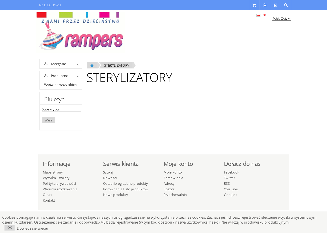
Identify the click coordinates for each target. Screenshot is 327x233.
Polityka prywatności (59, 183)
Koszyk (169, 189)
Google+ (230, 194)
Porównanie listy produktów (126, 189)
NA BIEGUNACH (51, 5)
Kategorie (55, 64)
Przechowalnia (175, 194)
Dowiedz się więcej (32, 228)
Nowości (110, 178)
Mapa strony (53, 172)
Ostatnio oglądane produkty (125, 183)
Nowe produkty (115, 194)
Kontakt (49, 200)
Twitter (229, 178)
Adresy (169, 183)
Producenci (56, 75)
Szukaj (108, 172)
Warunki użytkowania (60, 189)
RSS (227, 183)
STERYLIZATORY (116, 65)
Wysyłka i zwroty (56, 178)
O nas (47, 194)
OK (9, 227)
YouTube (231, 189)
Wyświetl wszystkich (60, 84)
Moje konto (173, 172)
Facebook (231, 172)
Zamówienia (173, 178)
